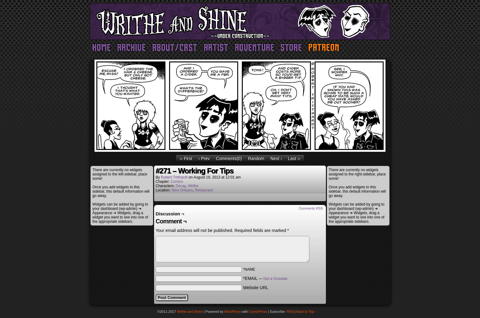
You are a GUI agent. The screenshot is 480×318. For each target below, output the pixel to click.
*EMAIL (265, 278)
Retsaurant (204, 190)
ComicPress (258, 311)
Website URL (255, 287)
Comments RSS (311, 208)
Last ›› (294, 158)
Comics (177, 181)
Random (256, 158)
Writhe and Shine (240, 21)
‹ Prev (204, 158)
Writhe (193, 186)
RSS (290, 311)
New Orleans (182, 190)
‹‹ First (186, 158)
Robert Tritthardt (174, 177)
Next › (276, 158)
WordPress (232, 311)
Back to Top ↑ (306, 311)
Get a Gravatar (275, 279)
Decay (181, 186)
